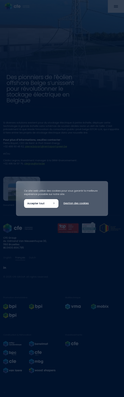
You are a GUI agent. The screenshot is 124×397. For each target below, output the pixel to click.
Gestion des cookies (76, 203)
